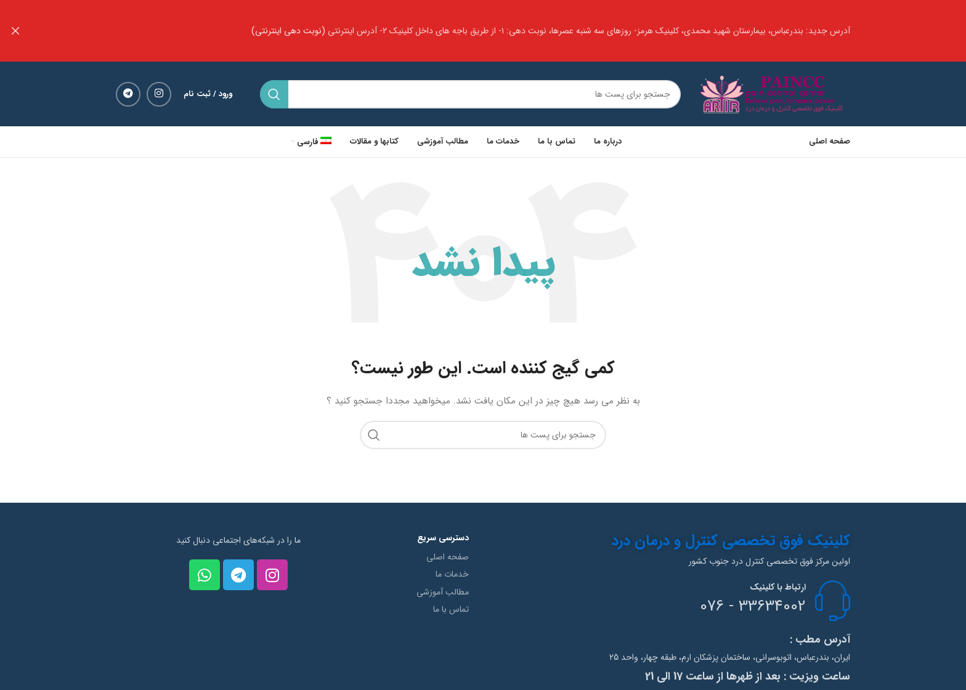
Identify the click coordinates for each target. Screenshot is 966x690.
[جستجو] (470, 93)
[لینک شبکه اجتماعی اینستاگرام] (159, 93)
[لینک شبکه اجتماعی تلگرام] (128, 93)
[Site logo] (774, 93)
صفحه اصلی (447, 556)
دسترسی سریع (443, 537)
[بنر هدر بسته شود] (15, 31)
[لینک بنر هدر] (501, 31)
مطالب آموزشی (442, 591)
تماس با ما (451, 608)
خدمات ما (452, 574)
